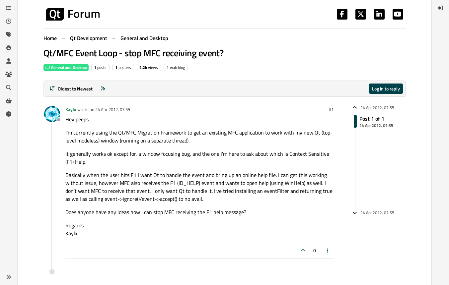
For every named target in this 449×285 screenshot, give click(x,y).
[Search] (9, 87)
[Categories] (9, 8)
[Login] (440, 8)
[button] (9, 277)
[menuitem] (440, 8)
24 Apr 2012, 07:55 (112, 109)
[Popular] (9, 47)
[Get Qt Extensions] (9, 100)
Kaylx (70, 109)
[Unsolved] (9, 114)
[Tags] (9, 34)
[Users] (9, 61)
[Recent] (9, 21)
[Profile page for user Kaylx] (52, 114)
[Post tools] (328, 250)
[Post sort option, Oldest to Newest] (71, 89)
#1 (331, 109)
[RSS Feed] (103, 89)
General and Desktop (66, 67)
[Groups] (9, 74)
